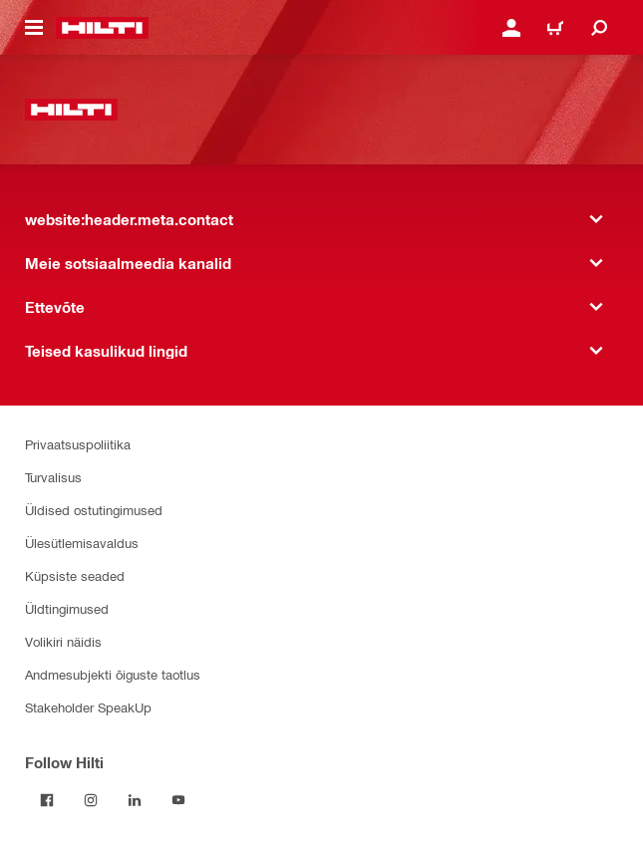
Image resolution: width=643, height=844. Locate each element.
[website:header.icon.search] (599, 28)
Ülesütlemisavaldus (82, 542)
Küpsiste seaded (75, 575)
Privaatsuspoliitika (78, 443)
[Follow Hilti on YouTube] (178, 800)
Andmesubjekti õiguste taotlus (112, 674)
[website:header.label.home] (102, 28)
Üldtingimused (67, 608)
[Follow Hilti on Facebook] (47, 800)
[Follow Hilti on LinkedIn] (135, 800)
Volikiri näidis (63, 641)
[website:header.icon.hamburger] (34, 28)
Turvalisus (53, 476)
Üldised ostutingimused (93, 509)
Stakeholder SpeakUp (88, 707)
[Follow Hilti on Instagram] (91, 800)
